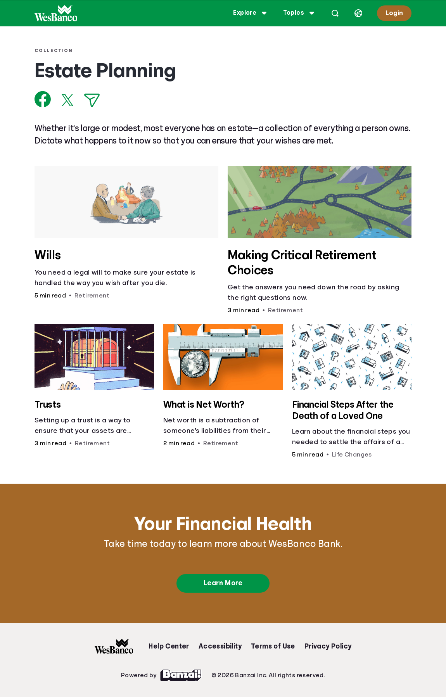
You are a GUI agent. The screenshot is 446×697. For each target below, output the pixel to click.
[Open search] (335, 13)
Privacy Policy (328, 646)
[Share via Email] (92, 100)
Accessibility (220, 646)
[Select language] (358, 13)
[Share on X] (67, 100)
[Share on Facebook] (43, 99)
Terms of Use (273, 646)
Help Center (169, 646)
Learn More (223, 582)
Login (394, 13)
